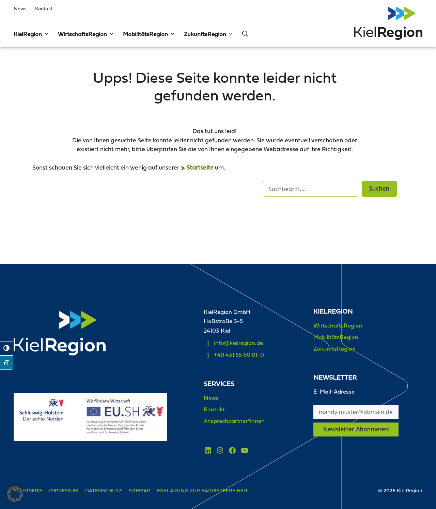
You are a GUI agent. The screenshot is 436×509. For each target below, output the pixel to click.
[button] (45, 35)
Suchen (379, 188)
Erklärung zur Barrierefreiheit (202, 491)
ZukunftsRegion (209, 35)
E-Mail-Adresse (334, 392)
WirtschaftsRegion (86, 35)
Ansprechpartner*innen (234, 421)
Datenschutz (103, 491)
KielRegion (31, 35)
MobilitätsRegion (149, 35)
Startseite (200, 168)
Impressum (63, 491)
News (20, 9)
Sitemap (139, 491)
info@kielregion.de (238, 343)
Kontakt (43, 9)
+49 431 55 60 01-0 (239, 355)
